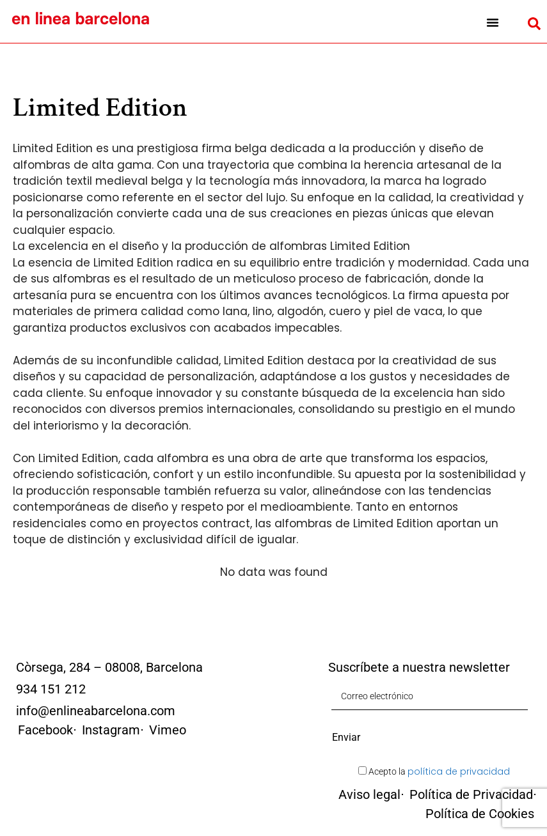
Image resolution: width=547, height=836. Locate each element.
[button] (492, 22)
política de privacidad (459, 771)
